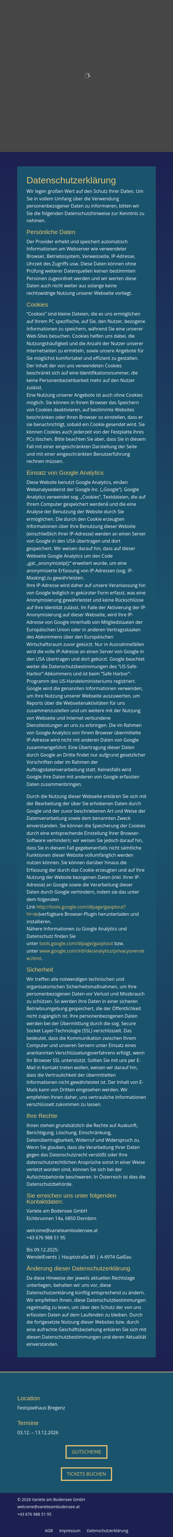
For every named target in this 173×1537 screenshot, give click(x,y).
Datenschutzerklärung (107, 1531)
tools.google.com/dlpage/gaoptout (76, 943)
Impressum (69, 1531)
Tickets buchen (86, 1473)
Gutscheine (86, 1451)
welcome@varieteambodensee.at (48, 1506)
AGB (49, 1531)
